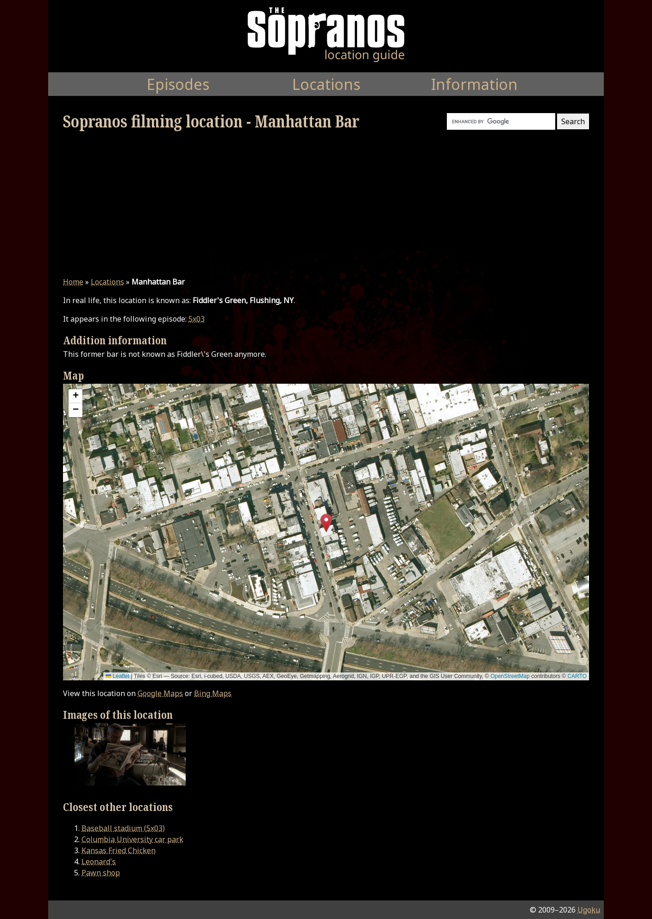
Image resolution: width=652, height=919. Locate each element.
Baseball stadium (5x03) (123, 828)
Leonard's (99, 861)
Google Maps (160, 693)
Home (73, 282)
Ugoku (588, 910)
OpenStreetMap (510, 676)
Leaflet (117, 676)
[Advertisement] (326, 204)
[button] (326, 522)
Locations (107, 282)
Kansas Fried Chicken (119, 850)
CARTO (577, 676)
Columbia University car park (132, 839)
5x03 (196, 319)
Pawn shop (101, 873)
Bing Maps (213, 693)
